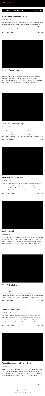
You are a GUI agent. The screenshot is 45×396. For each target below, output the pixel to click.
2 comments (9, 32)
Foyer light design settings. (12, 177)
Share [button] (3, 32)
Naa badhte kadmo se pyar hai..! (14, 16)
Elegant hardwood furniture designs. (16, 363)
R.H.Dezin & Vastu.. (10, 3)
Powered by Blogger (22, 390)
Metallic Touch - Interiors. (12, 70)
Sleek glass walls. (8, 231)
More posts (39, 384)
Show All (39, 10)
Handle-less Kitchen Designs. (13, 124)
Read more (40, 32)
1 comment (9, 139)
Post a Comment (11, 193)
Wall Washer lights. (9, 285)
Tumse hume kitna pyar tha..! (13, 309)
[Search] (39, 3)
